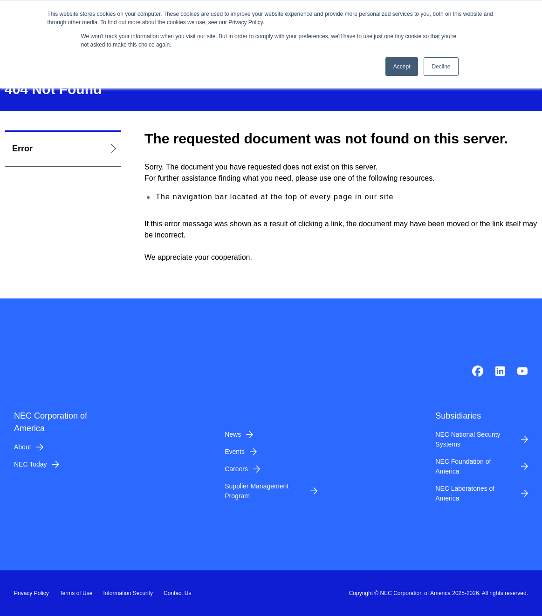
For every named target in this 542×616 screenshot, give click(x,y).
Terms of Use (76, 593)
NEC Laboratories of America (464, 493)
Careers (236, 469)
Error (22, 148)
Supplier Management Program (256, 491)
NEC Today (30, 464)
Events (235, 451)
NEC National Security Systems (467, 439)
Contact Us (177, 593)
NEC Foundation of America (463, 466)
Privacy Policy (31, 593)
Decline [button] (441, 66)
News (233, 434)
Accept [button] (402, 66)
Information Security (128, 593)
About (22, 447)
